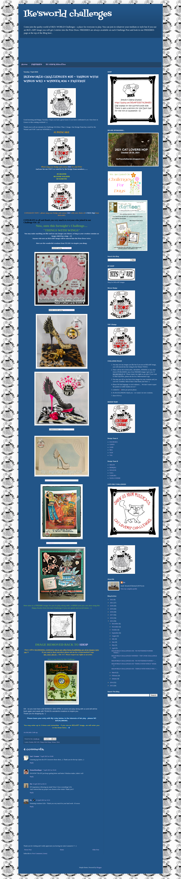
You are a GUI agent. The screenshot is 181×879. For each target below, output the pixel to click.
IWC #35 (36, 742)
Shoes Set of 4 (69, 310)
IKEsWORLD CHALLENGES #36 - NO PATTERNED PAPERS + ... (133, 661)
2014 (112, 682)
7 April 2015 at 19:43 (49, 770)
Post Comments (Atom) (39, 853)
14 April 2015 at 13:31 (43, 800)
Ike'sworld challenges (68, 14)
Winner (54, 742)
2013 (112, 686)
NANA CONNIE (115, 478)
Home (25, 64)
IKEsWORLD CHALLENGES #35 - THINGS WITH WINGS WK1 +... (134, 669)
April (114, 648)
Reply (32, 763)
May (113, 645)
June (113, 642)
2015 (112, 621)
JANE (111, 447)
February (115, 675)
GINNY (112, 444)
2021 (112, 603)
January (114, 679)
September (115, 633)
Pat (31, 784)
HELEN (112, 465)
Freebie (31, 742)
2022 (112, 600)
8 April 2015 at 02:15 (39, 784)
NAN (111, 453)
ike (31, 800)
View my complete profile (129, 589)
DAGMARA (114, 442)
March (114, 672)
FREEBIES (36, 64)
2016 (112, 618)
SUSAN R (113, 470)
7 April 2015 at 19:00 (46, 756)
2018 (112, 612)
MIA (111, 450)
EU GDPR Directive (56, 64)
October (114, 630)
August (114, 636)
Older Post (95, 850)
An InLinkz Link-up (31, 732)
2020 (112, 606)
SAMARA (50, 543)
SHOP (83, 644)
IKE (69, 167)
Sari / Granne (34, 756)
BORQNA (113, 467)
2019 (112, 609)
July (113, 639)
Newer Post (28, 850)
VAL (111, 455)
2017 (112, 615)
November (115, 627)
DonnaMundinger (36, 770)
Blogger (98, 867)
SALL (112, 473)
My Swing (67, 248)
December (115, 624)
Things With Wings (45, 742)
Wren (58, 742)
